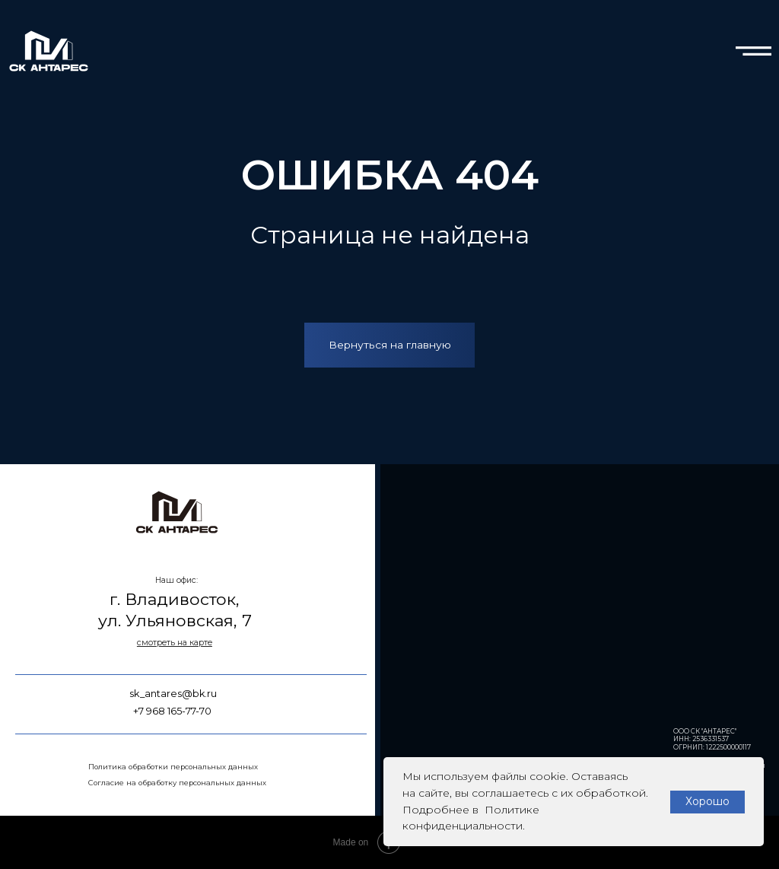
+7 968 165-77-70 (172, 711)
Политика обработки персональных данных (173, 766)
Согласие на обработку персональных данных (177, 782)
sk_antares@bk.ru (173, 693)
